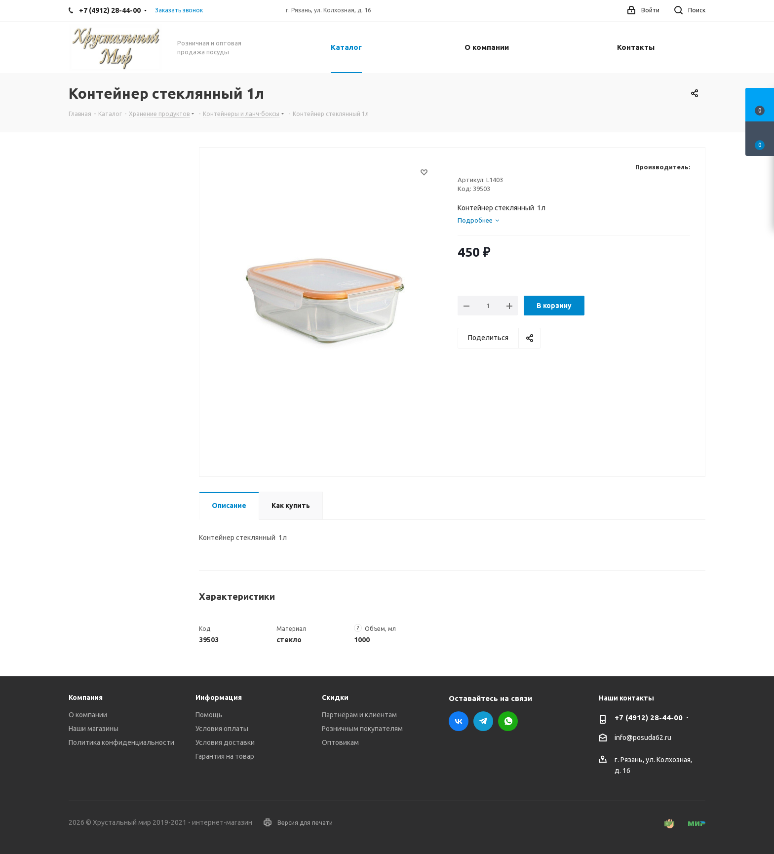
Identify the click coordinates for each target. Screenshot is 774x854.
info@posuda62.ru (643, 738)
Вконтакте (458, 721)
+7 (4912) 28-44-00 (649, 717)
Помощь (209, 715)
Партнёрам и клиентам (359, 715)
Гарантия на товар (224, 756)
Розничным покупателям (362, 729)
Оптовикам (340, 742)
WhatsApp (508, 721)
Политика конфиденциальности (121, 742)
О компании (88, 715)
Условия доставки (225, 742)
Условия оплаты (221, 729)
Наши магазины (93, 729)
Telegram (483, 721)
